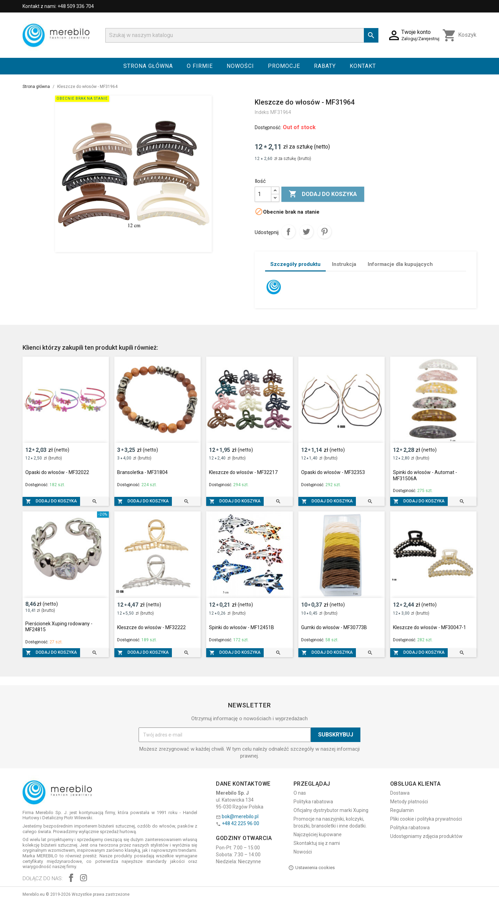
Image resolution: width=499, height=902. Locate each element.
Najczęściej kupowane (318, 834)
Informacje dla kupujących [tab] (400, 264)
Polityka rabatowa (313, 801)
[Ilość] (263, 194)
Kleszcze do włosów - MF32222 (151, 627)
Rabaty (325, 66)
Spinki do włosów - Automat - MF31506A (425, 475)
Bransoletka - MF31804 (142, 472)
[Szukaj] (241, 35)
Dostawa (400, 793)
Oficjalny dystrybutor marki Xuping (331, 810)
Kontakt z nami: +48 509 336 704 (58, 6)
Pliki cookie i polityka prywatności (426, 819)
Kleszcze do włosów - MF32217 (243, 472)
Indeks (262, 112)
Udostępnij (288, 232)
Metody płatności (409, 801)
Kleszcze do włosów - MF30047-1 (429, 627)
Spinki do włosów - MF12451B (241, 627)
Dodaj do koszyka (323, 194)
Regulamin (402, 810)
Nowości (240, 66)
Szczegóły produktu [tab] (295, 264)
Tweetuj (306, 232)
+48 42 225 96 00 (240, 823)
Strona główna (148, 66)
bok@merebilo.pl (240, 816)
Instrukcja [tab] (344, 264)
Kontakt (363, 66)
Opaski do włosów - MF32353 (333, 472)
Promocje (284, 66)
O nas (300, 793)
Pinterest (324, 232)
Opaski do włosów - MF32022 (57, 472)
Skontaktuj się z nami (317, 843)
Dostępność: (268, 127)
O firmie (200, 66)
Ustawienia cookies (311, 867)
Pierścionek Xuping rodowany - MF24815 (59, 627)
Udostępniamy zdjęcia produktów (426, 836)
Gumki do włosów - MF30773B (334, 627)
